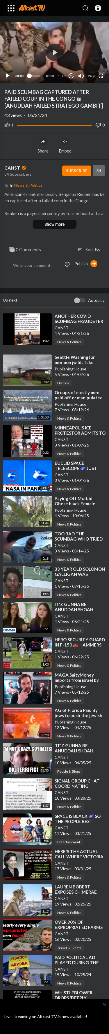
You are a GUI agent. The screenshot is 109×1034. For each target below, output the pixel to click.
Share (43, 145)
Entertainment (68, 842)
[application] (54, 52)
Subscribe (76, 170)
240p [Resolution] (91, 76)
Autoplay (96, 300)
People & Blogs (69, 771)
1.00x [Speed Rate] (62, 76)
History (63, 383)
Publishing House (70, 368)
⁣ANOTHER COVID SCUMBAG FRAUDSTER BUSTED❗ (79, 321)
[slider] (34, 76)
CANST (15, 167)
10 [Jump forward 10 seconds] (71, 75)
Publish (85, 263)
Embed (65, 145)
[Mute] (81, 76)
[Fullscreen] (101, 76)
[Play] (7, 76)
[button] (98, 8)
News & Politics (28, 185)
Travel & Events (69, 948)
